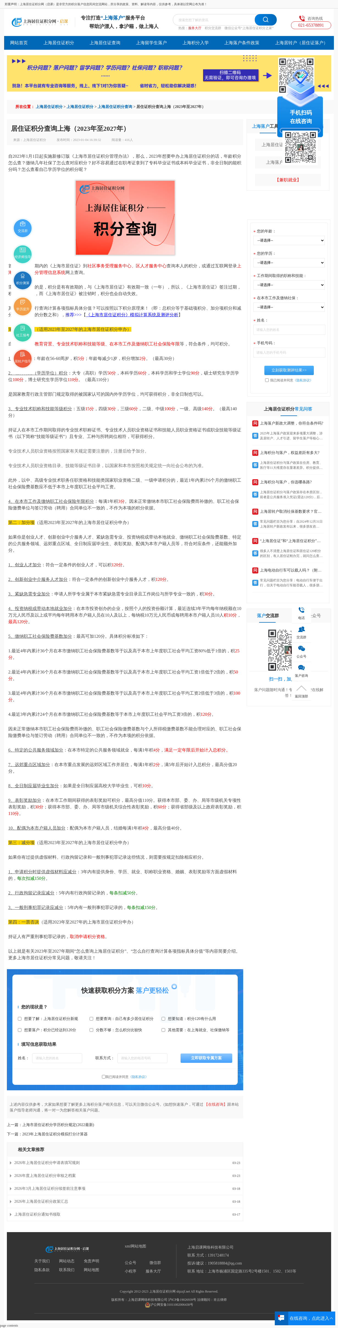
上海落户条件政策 (241, 42)
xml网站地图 (135, 1246)
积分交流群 (213, 28)
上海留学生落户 (151, 42)
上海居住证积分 (58, 42)
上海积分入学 (195, 42)
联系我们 (66, 1270)
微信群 (155, 1263)
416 (127, 140)
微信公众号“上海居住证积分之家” (249, 28)
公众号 (130, 1263)
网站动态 (66, 1261)
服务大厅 (194, 28)
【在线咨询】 (215, 1104)
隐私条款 (42, 1270)
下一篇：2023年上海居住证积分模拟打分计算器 (47, 1134)
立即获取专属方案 (206, 1058)
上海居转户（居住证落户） (301, 42)
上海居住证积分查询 (115, 107)
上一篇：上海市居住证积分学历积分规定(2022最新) (50, 1125)
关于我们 (42, 1261)
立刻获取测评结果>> (289, 370)
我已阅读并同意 (127, 1077)
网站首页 (19, 42)
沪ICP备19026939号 (182, 1300)
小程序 (130, 1271)
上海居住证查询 (105, 42)
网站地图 (91, 1270)
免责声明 (91, 1261)
